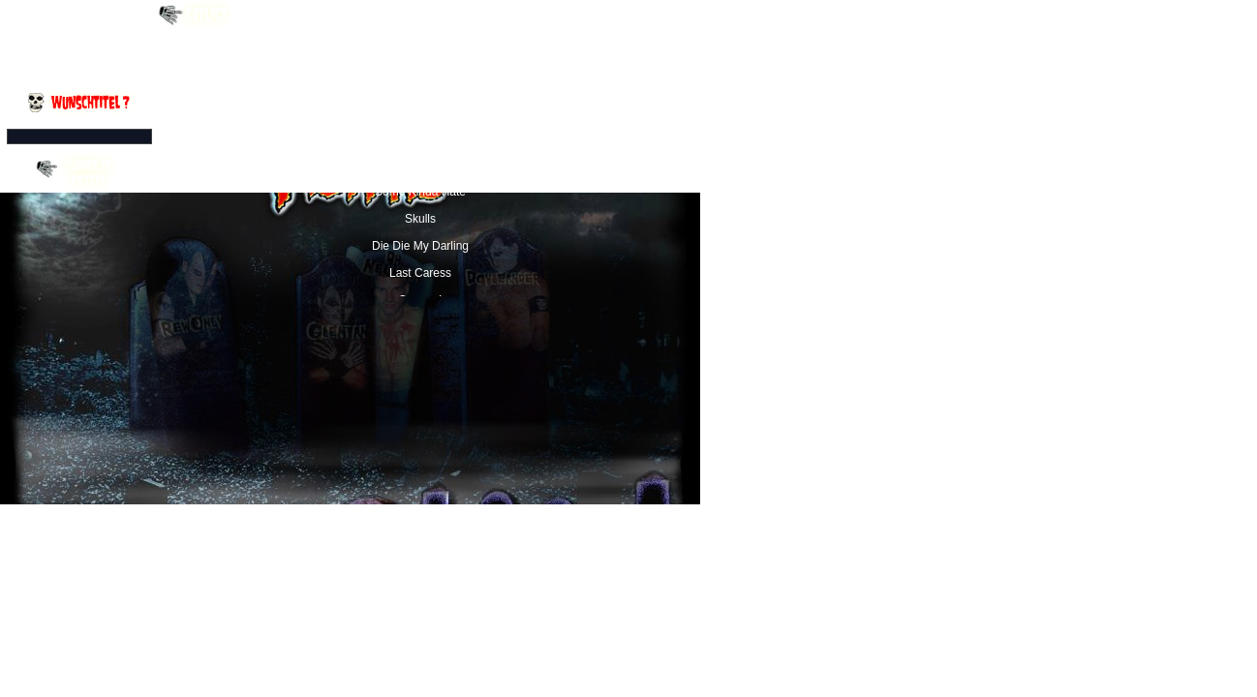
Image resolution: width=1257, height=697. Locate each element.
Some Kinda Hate (420, 191)
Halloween (420, 56)
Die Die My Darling (420, 246)
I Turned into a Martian (420, 83)
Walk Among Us (421, 110)
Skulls (420, 219)
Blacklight (420, 164)
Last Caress (420, 273)
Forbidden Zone (421, 137)
